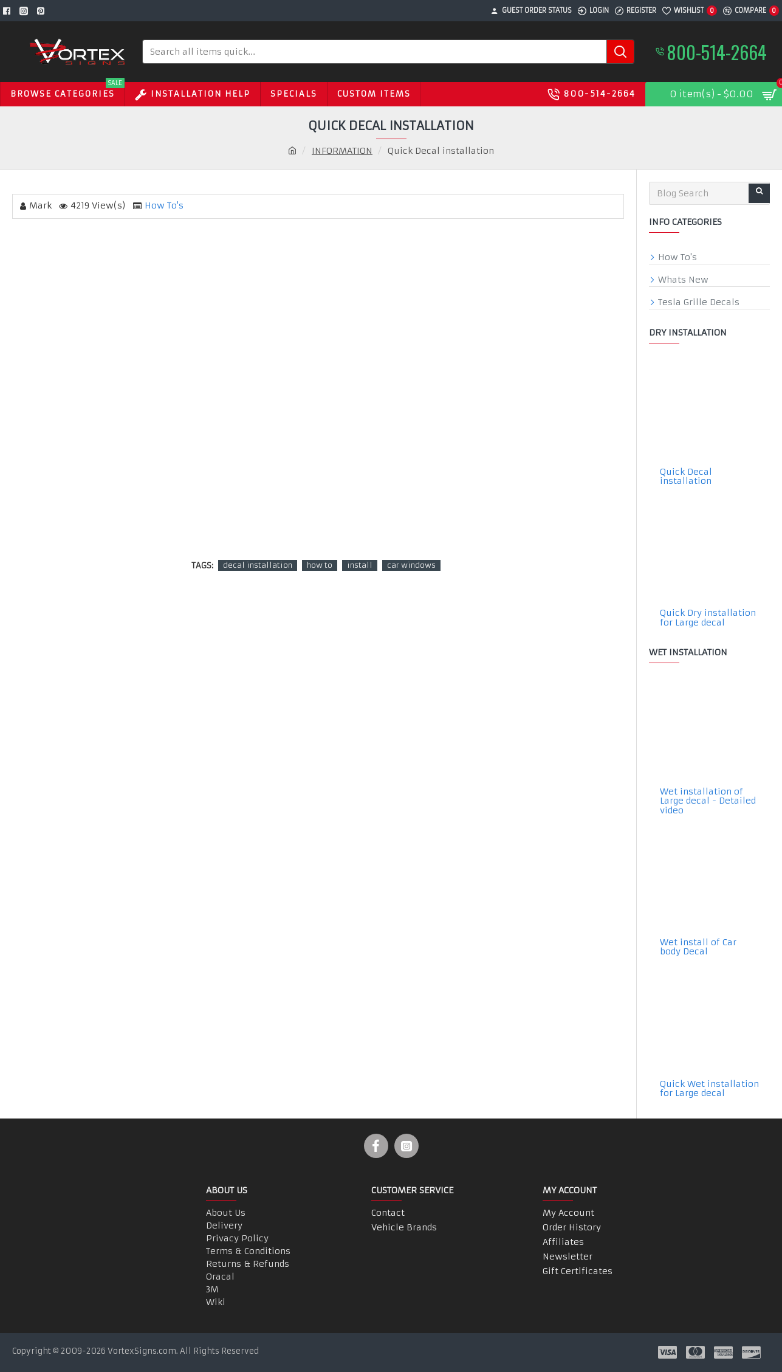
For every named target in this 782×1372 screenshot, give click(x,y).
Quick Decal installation (686, 476)
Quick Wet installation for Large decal (709, 1089)
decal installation (257, 565)
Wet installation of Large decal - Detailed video (708, 801)
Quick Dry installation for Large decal (708, 617)
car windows (411, 565)
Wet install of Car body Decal (698, 947)
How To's (164, 205)
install (359, 565)
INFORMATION (342, 150)
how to (319, 565)
